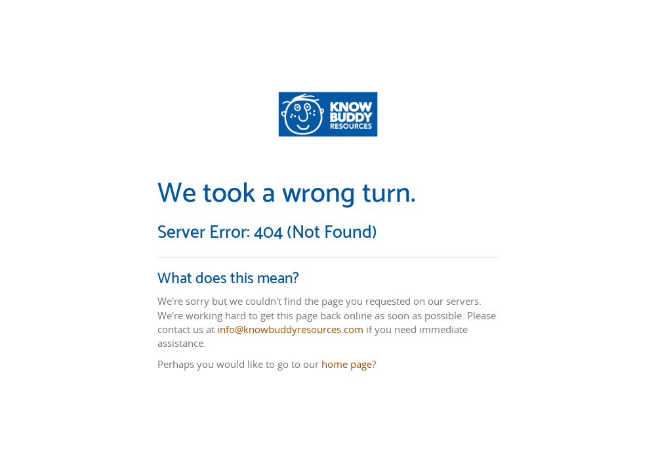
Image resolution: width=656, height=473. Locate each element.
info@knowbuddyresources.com (290, 329)
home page (346, 364)
